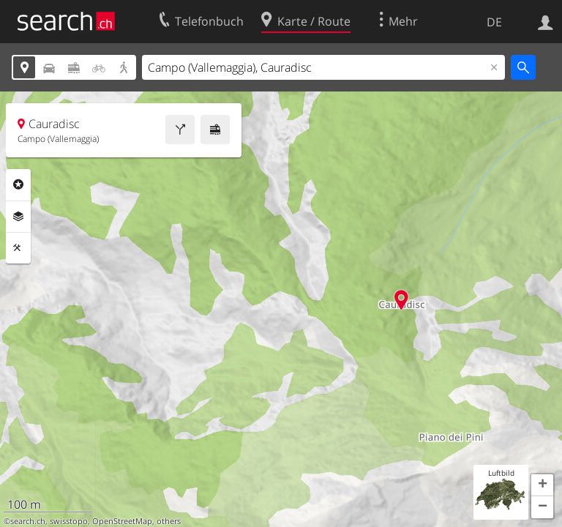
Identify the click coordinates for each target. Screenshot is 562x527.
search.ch (27, 521)
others (169, 521)
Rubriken (18, 184)
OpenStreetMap (122, 521)
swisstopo (69, 521)
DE (494, 22)
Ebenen (18, 216)
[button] (542, 485)
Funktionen (18, 248)
